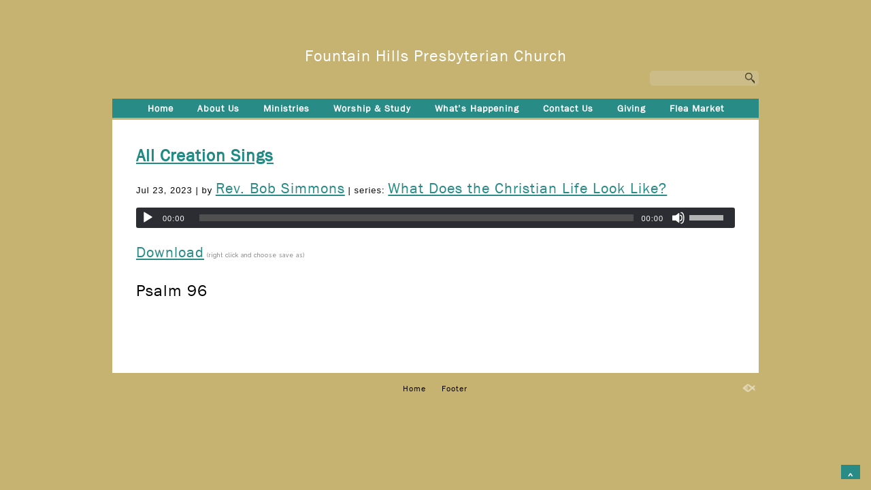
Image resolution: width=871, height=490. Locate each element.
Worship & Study (372, 108)
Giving (631, 108)
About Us (218, 108)
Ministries (286, 108)
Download (170, 252)
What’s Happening (477, 108)
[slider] (416, 217)
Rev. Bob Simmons (280, 188)
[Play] (147, 218)
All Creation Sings (205, 156)
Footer (435, 131)
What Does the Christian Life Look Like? (527, 188)
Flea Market (697, 108)
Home (161, 108)
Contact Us (568, 108)
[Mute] (678, 218)
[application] (435, 218)
